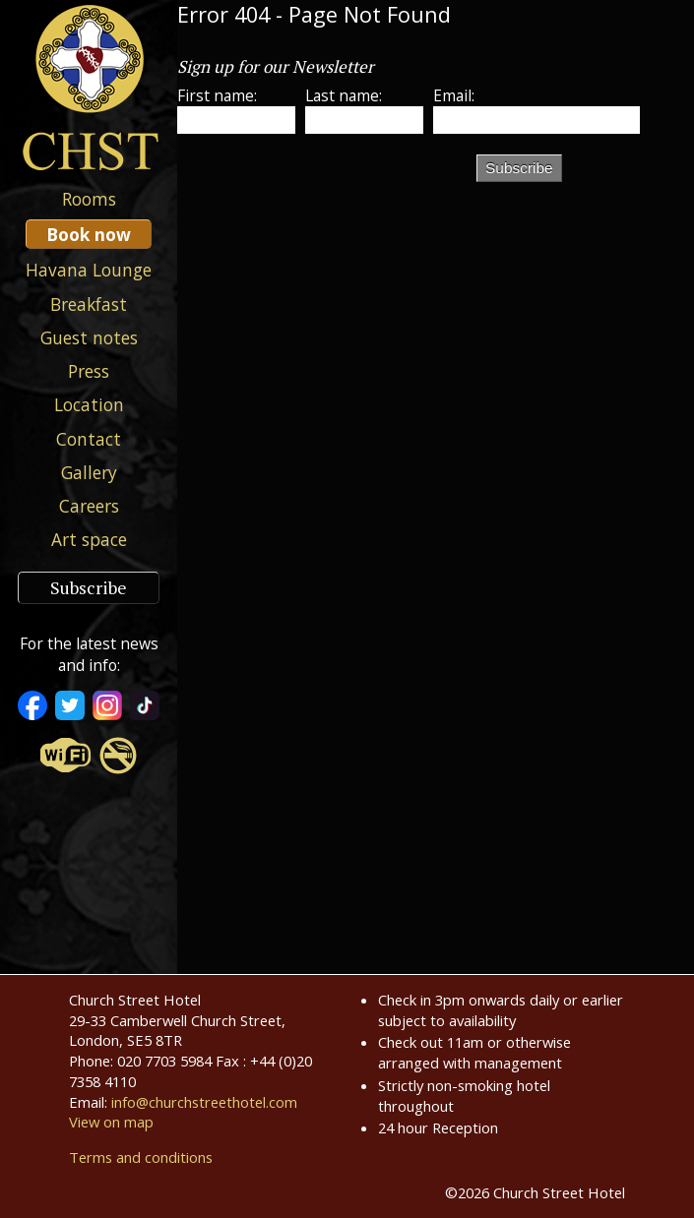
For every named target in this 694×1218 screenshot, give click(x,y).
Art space (89, 539)
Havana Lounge (89, 269)
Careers (89, 506)
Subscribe (88, 588)
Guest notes (89, 337)
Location (89, 404)
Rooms (89, 199)
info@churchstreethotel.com (204, 1102)
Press (88, 371)
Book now (88, 234)
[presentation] (326, 187)
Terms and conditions (141, 1157)
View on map (111, 1121)
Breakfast (88, 304)
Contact (88, 439)
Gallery (89, 472)
